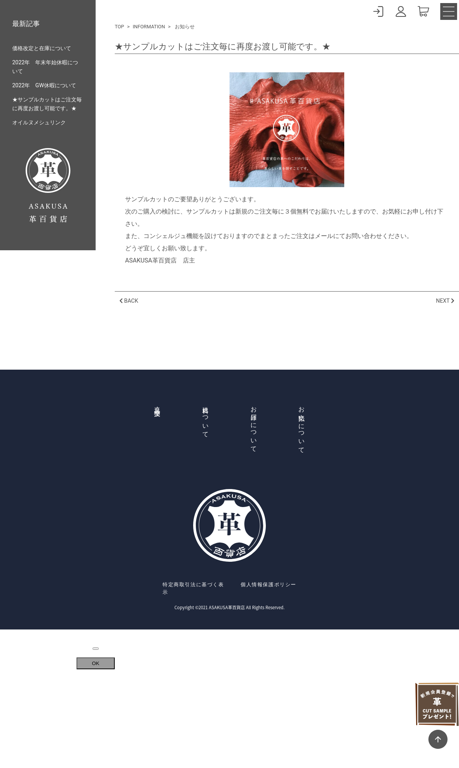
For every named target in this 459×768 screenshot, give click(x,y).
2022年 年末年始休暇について (45, 67)
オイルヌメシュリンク (39, 122)
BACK (128, 301)
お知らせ (185, 26)
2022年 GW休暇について (44, 85)
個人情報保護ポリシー (268, 584)
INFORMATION (149, 26)
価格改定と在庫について (41, 48)
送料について (205, 418)
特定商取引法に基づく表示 (193, 588)
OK (95, 663)
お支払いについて (301, 426)
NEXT (445, 301)
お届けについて (253, 426)
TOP (119, 26)
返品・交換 (157, 404)
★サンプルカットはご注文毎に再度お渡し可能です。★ (47, 104)
